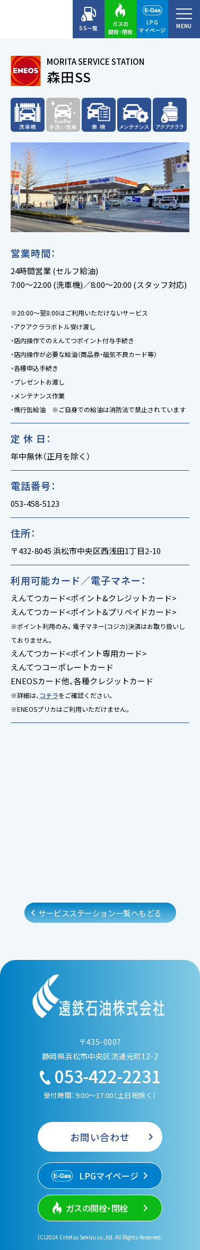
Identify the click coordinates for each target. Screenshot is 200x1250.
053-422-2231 (100, 1076)
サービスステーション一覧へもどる (100, 913)
